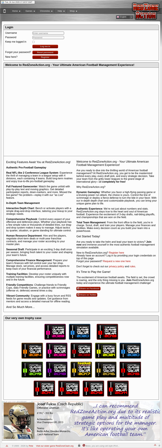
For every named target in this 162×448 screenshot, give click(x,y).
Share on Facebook (88, 288)
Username (11, 33)
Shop (71, 11)
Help (59, 11)
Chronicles (45, 11)
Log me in (45, 46)
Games (28, 11)
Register (45, 57)
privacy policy (116, 266)
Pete (31, 446)
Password (10, 37)
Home (14, 11)
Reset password (45, 52)
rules (132, 266)
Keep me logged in (15, 41)
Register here (116, 252)
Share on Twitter (86, 294)
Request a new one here (117, 261)
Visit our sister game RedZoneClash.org (54, 446)
